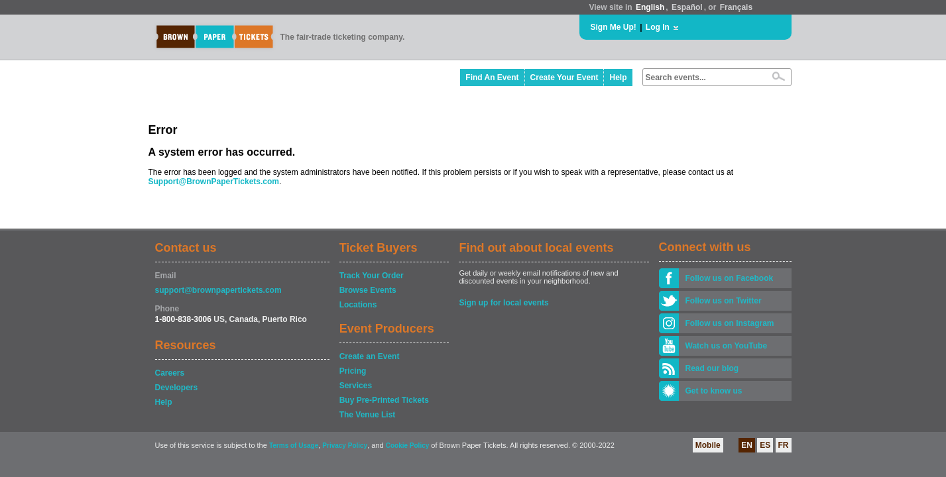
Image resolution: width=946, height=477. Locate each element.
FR (783, 445)
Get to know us (713, 391)
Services (355, 385)
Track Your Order (371, 275)
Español (687, 7)
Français (736, 7)
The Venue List (367, 414)
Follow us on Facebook (729, 278)
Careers (170, 373)
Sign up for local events (503, 302)
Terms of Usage (293, 445)
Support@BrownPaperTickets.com (214, 181)
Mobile (708, 445)
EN (746, 445)
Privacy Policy (344, 445)
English (650, 7)
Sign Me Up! (613, 27)
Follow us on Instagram (729, 323)
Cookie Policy (408, 445)
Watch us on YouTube (726, 345)
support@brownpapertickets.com (218, 290)
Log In (658, 27)
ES (765, 445)
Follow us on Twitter (723, 300)
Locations (358, 304)
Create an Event (369, 356)
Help (617, 77)
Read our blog (712, 368)
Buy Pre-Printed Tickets (384, 400)
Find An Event (491, 77)
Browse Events (367, 290)
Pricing (353, 371)
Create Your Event (564, 77)
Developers (176, 387)
